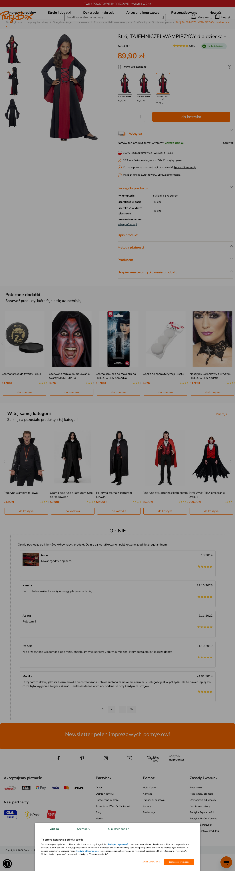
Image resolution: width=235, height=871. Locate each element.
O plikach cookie (118, 829)
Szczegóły (83, 829)
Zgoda (54, 829)
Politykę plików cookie (87, 850)
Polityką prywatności (118, 844)
